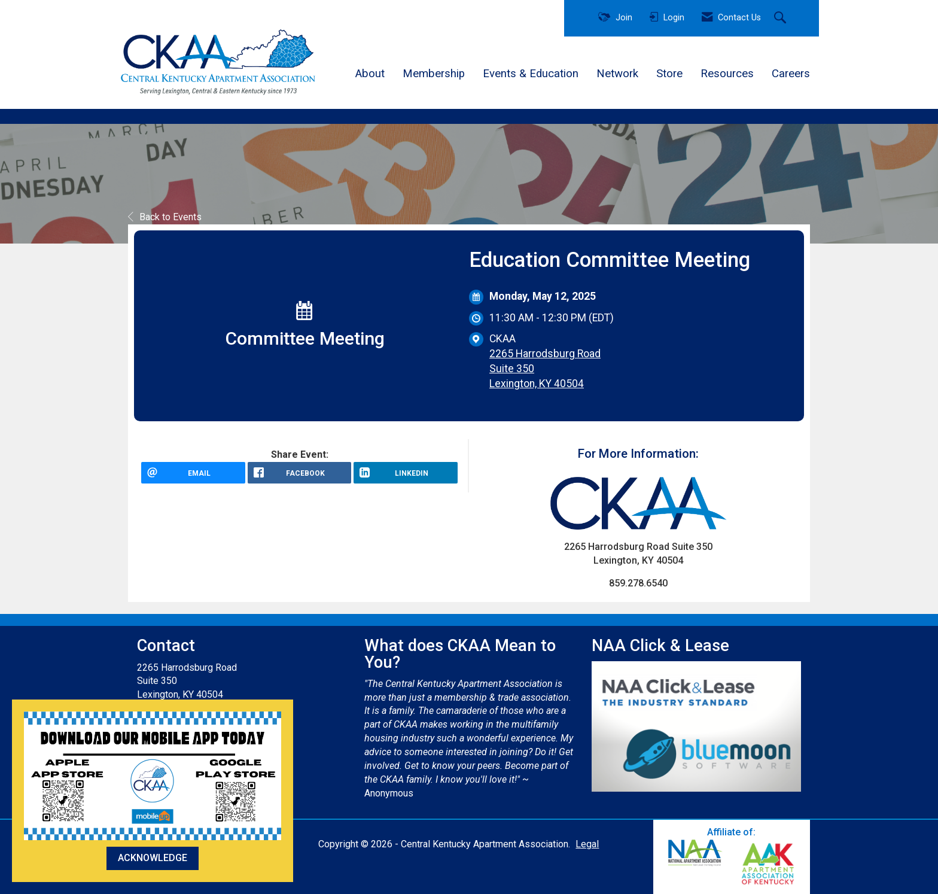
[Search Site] (781, 18)
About (370, 73)
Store (669, 73)
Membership (434, 73)
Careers (791, 73)
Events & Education (530, 73)
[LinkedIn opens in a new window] (406, 477)
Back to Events (165, 217)
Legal (587, 844)
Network (617, 73)
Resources (727, 73)
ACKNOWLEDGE (152, 857)
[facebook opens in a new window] (300, 477)
